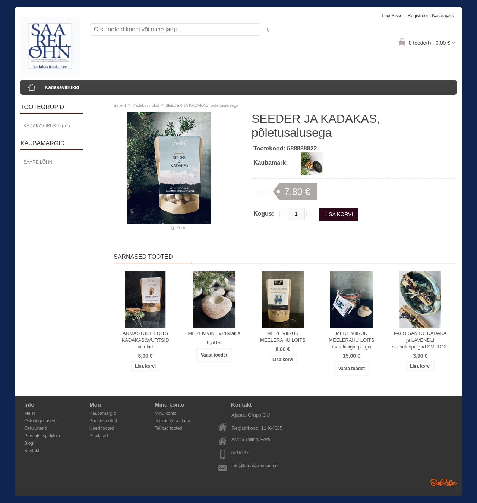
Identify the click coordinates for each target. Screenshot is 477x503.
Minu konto (166, 413)
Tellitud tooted (168, 428)
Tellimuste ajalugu (172, 420)
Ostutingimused (39, 420)
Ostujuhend (35, 428)
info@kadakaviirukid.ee (254, 465)
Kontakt (32, 450)
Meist (29, 413)
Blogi (29, 443)
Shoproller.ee (443, 482)
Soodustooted (103, 420)
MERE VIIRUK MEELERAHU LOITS (283, 336)
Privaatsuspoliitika (42, 435)
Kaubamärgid (102, 413)
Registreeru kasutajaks (431, 15)
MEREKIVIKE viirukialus (214, 333)
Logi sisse (392, 15)
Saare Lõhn (37, 162)
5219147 (240, 452)
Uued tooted (101, 428)
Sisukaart (98, 435)
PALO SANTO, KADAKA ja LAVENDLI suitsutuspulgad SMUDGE (420, 340)
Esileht (120, 105)
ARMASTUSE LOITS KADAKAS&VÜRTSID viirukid (145, 340)
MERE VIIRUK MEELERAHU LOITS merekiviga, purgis (351, 340)
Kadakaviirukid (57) (46, 125)
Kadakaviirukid (62, 87)
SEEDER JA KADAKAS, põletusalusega (201, 105)
